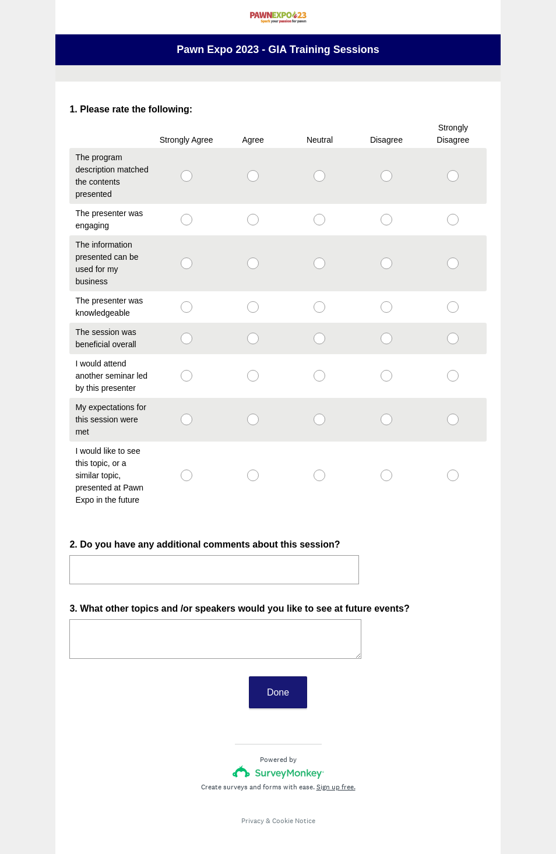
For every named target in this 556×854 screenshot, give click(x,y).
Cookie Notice (293, 810)
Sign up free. (336, 776)
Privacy (252, 810)
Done (278, 682)
